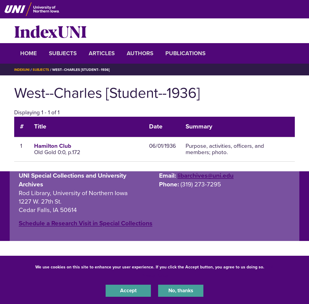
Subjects (63, 53)
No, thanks (181, 290)
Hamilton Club (52, 146)
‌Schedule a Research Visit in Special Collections (85, 223)
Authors (140, 53)
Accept (128, 290)
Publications (185, 53)
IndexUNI (50, 31)
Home (28, 53)
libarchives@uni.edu (205, 175)
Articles (102, 53)
